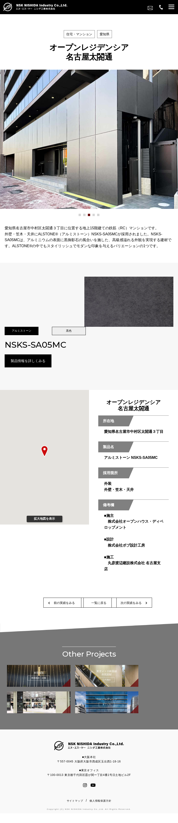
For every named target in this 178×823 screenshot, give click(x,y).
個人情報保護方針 (100, 810)
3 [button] (91, 216)
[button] (171, 7)
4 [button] (96, 216)
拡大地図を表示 (44, 519)
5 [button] (101, 216)
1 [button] (82, 216)
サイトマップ (75, 810)
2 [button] (87, 216)
